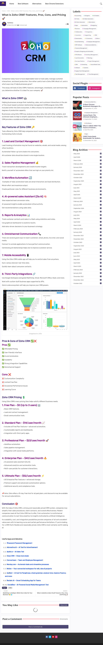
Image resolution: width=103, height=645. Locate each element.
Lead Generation (79, 58)
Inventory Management (91, 54)
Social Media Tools (95, 64)
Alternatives (36, 4)
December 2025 (88, 171)
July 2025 (88, 188)
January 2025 (88, 205)
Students (86, 67)
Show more (63, 605)
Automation (84, 25)
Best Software (23, 4)
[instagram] (56, 637)
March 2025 (88, 198)
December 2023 (88, 235)
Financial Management (81, 48)
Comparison (89, 32)
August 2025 (88, 184)
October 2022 (88, 283)
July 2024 (88, 215)
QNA (76, 64)
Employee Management (93, 41)
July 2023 (88, 252)
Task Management (80, 74)
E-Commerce (89, 38)
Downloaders (78, 38)
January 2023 (88, 273)
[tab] (11, 3)
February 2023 (88, 270)
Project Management (93, 61)
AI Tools (77, 19)
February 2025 (88, 201)
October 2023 (88, 242)
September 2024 (88, 208)
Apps (76, 25)
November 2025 (88, 174)
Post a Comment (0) (35, 627)
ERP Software (78, 45)
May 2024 (88, 218)
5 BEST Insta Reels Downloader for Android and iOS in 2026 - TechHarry (92, 137)
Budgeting (94, 25)
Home (11, 4)
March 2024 (88, 225)
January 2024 (88, 232)
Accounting (78, 15)
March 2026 (88, 160)
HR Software (78, 54)
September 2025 (88, 181)
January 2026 (88, 167)
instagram (96, 88)
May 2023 (88, 259)
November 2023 (88, 239)
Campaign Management (90, 28)
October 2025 (88, 177)
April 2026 (88, 157)
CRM (8, 11)
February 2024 (88, 229)
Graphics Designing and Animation (84, 51)
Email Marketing (79, 41)
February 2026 (88, 164)
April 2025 (88, 194)
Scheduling (84, 64)
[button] (101, 4)
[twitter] (50, 637)
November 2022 (88, 280)
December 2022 (88, 276)
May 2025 (88, 191)
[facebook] (47, 637)
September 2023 (88, 246)
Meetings (89, 58)
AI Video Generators (88, 19)
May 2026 (88, 154)
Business (77, 28)
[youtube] (53, 637)
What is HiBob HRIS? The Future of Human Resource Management (92, 126)
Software (77, 67)
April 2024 (88, 222)
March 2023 (88, 266)
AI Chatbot (96, 15)
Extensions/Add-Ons (91, 45)
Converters (78, 35)
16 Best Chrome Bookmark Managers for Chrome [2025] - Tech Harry (92, 105)
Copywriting (88, 35)
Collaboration (78, 32)
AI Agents (87, 15)
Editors (98, 38)
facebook (81, 88)
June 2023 (88, 256)
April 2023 (88, 263)
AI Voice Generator (80, 22)
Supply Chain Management (82, 71)
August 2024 (88, 212)
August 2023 (88, 249)
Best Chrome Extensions (54, 4)
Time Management (93, 74)
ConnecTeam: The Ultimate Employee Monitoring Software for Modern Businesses (92, 116)
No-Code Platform (80, 61)
